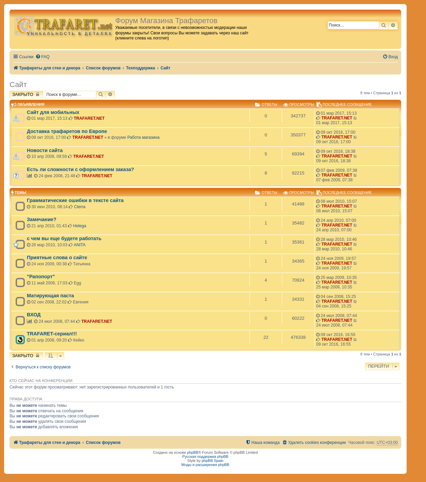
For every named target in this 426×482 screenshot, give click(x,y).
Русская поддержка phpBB (205, 456)
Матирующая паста (50, 295)
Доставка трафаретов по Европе (67, 131)
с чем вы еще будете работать (64, 238)
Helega (79, 225)
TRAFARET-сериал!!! (52, 333)
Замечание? (41, 219)
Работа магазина (143, 137)
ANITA (80, 245)
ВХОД (34, 314)
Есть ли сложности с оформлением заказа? (80, 169)
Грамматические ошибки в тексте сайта (75, 200)
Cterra (80, 206)
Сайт (18, 84)
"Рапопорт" (41, 276)
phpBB (192, 452)
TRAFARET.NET (89, 118)
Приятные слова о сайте (57, 257)
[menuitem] (42, 57)
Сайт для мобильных (53, 112)
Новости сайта (45, 150)
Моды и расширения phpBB (205, 465)
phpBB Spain (212, 461)
